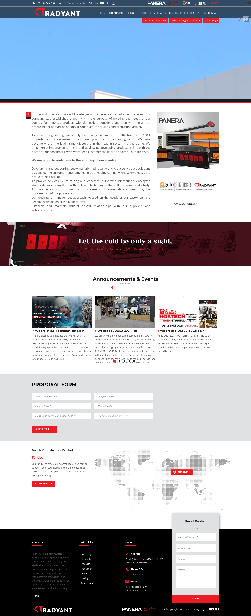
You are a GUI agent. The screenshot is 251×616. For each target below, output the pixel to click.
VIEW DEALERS (43, 483)
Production (86, 568)
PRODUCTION (147, 13)
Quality (84, 578)
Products (85, 563)
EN (217, 3)
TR (212, 3)
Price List (196, 20)
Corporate (86, 559)
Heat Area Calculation (155, 20)
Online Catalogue (179, 20)
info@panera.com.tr (74, 3)
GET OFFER (42, 429)
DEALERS (162, 13)
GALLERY (201, 13)
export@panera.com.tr (137, 589)
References (87, 583)
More (36, 595)
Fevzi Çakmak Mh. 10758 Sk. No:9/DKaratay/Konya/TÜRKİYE (144, 561)
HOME (103, 13)
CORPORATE (116, 13)
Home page (87, 554)
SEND (195, 598)
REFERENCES (187, 13)
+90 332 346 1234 (45, 3)
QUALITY (173, 13)
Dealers (85, 573)
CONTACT (213, 13)
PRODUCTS (131, 13)
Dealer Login (211, 20)
